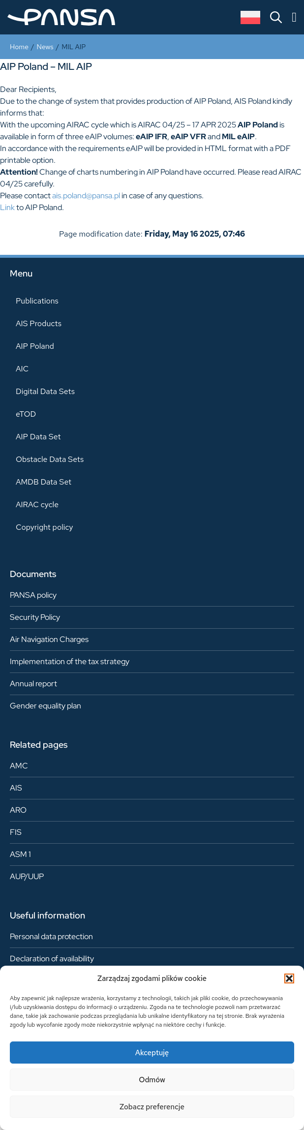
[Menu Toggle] (294, 17)
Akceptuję (152, 1053)
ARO (18, 810)
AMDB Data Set (43, 482)
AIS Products (38, 323)
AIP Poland (35, 346)
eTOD (26, 414)
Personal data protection (51, 936)
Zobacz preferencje (152, 1107)
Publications (37, 301)
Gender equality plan (45, 706)
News (45, 46)
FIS (16, 832)
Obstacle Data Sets (50, 459)
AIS (16, 788)
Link (7, 207)
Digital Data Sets (45, 391)
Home (19, 46)
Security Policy (35, 617)
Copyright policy (44, 527)
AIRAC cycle (37, 504)
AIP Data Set (38, 436)
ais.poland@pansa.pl (86, 195)
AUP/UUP (27, 876)
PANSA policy (33, 595)
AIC (22, 369)
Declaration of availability (52, 958)
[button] (289, 978)
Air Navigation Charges (49, 639)
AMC (19, 766)
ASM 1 (20, 854)
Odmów (152, 1080)
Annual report (33, 683)
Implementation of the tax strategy (69, 661)
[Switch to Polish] (251, 17)
